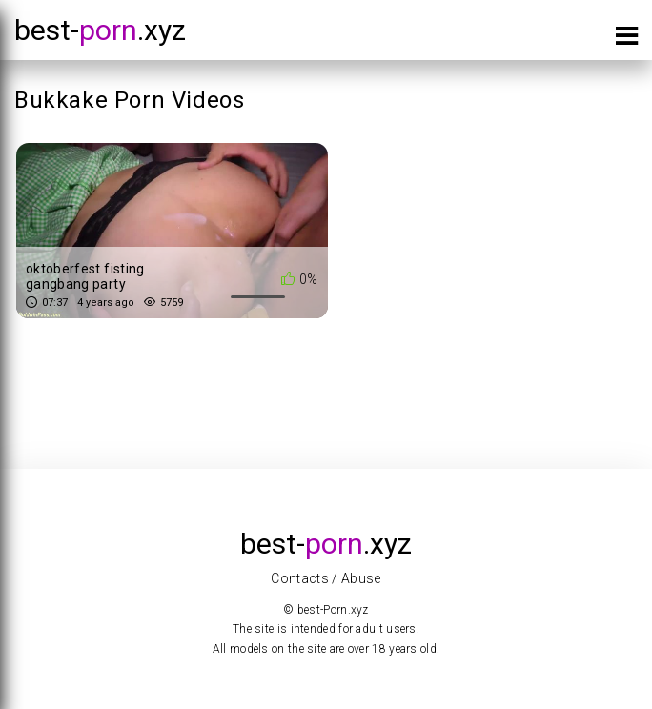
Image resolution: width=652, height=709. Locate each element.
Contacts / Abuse (326, 578)
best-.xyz (100, 30)
